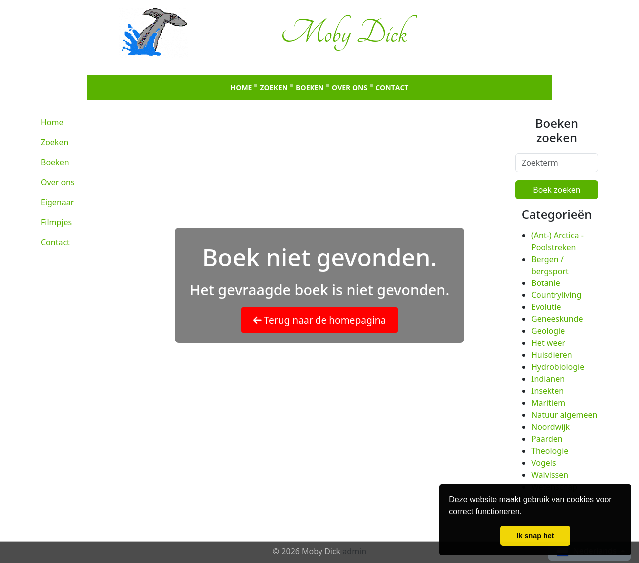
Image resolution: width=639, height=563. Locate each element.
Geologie (548, 330)
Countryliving (556, 294)
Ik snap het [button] (535, 536)
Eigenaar (57, 202)
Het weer (548, 342)
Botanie (545, 283)
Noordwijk (550, 426)
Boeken (310, 87)
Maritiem (548, 402)
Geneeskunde (557, 318)
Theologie (549, 450)
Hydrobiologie (557, 366)
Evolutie (546, 306)
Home (241, 87)
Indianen (548, 378)
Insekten (547, 390)
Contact (391, 87)
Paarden (547, 438)
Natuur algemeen (564, 414)
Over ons (349, 87)
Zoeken (274, 87)
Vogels (543, 462)
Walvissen (549, 474)
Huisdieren (551, 354)
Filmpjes (56, 222)
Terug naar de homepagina (319, 320)
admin (354, 551)
